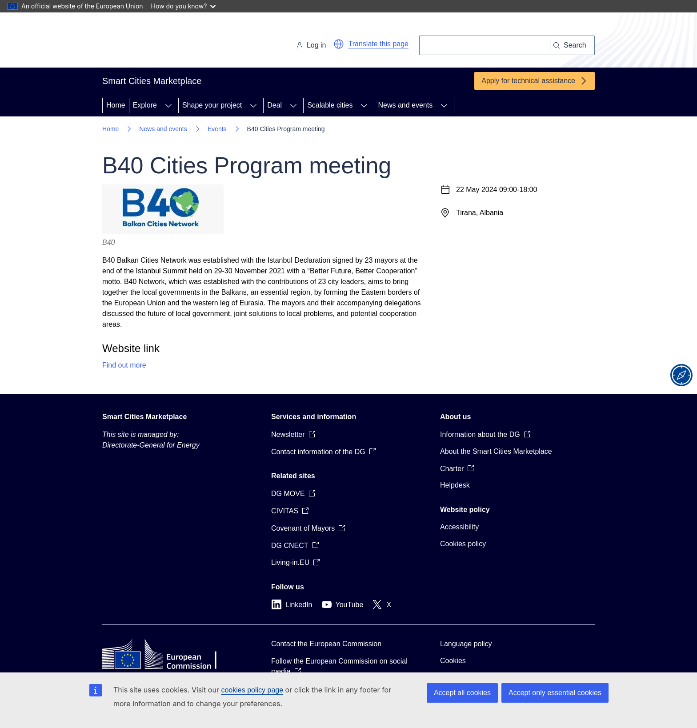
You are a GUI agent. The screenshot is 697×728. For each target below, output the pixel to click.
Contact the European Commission (326, 644)
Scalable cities (330, 105)
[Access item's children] (168, 105)
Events (217, 128)
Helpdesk (455, 485)
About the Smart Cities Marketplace (496, 451)
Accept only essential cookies (555, 692)
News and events (405, 105)
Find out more (124, 365)
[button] (338, 44)
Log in (311, 45)
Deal (274, 105)
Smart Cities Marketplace (144, 416)
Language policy (466, 644)
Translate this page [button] (378, 44)
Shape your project (212, 105)
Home (115, 105)
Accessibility (459, 527)
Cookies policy (463, 544)
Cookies (453, 660)
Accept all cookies (462, 692)
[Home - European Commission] (163, 42)
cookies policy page (252, 690)
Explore (145, 105)
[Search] (484, 45)
